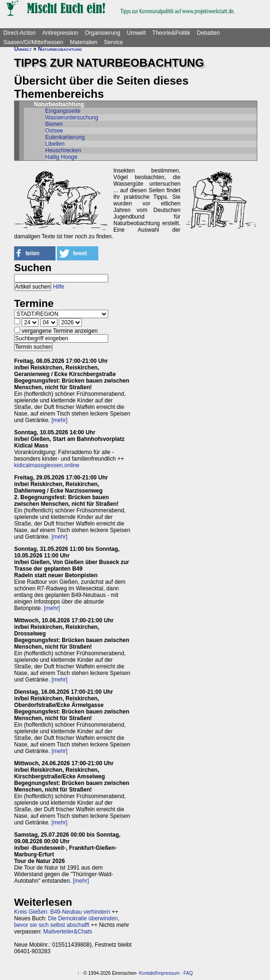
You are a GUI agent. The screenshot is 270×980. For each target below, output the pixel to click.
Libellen (54, 144)
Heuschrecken (63, 150)
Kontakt (147, 973)
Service (113, 42)
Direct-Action (19, 33)
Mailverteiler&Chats (67, 931)
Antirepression (60, 33)
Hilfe (58, 286)
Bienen (54, 124)
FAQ (188, 973)
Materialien (83, 42)
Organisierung (102, 33)
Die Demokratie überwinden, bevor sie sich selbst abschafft (66, 921)
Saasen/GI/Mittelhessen (33, 42)
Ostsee (54, 130)
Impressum (167, 973)
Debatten (208, 33)
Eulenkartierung (65, 137)
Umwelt (136, 33)
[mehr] (59, 420)
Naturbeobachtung (60, 49)
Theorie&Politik (171, 33)
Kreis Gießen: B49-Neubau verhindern (62, 912)
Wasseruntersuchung (71, 117)
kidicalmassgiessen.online (46, 465)
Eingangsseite (62, 111)
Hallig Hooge (61, 157)
